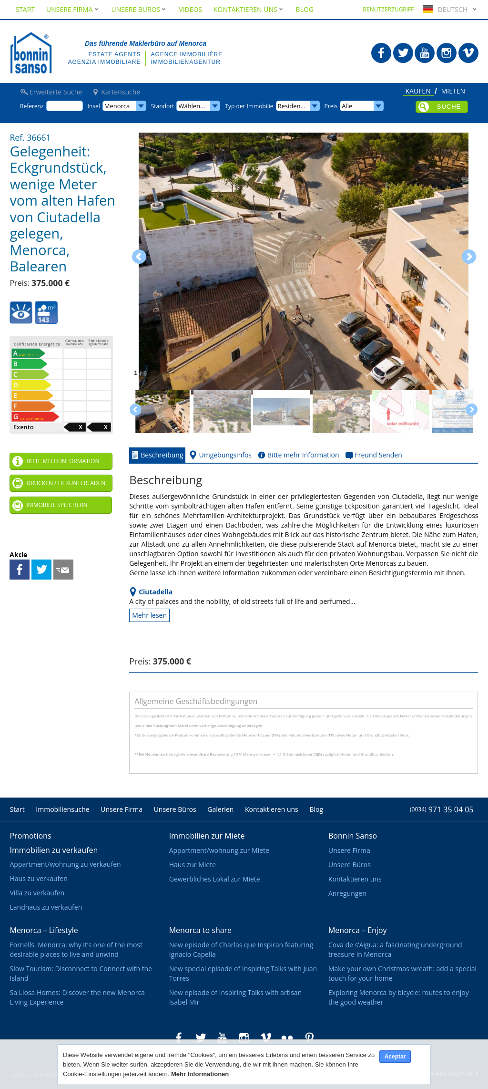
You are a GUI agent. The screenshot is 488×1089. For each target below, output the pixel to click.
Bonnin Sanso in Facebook (381, 53)
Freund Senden (63, 570)
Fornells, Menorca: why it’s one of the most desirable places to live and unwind (76, 949)
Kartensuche (120, 92)
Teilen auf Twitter (41, 570)
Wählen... (191, 106)
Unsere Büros (140, 9)
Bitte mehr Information (62, 461)
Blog (305, 9)
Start (25, 9)
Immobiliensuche (62, 809)
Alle (347, 106)
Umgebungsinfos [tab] (219, 455)
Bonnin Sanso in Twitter (403, 53)
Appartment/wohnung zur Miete (219, 850)
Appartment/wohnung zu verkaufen (65, 864)
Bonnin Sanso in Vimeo (468, 53)
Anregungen (347, 893)
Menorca (117, 106)
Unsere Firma (73, 9)
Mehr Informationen (200, 1074)
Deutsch (444, 9)
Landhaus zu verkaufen (46, 907)
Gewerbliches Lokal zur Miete (214, 878)
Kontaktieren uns (249, 9)
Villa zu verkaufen (37, 892)
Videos (190, 9)
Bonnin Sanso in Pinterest (309, 1038)
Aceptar (395, 1056)
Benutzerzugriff (388, 9)
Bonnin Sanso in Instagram (447, 53)
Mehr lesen (149, 615)
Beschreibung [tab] (156, 455)
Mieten (453, 91)
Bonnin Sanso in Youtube (425, 53)
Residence (292, 106)
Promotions (30, 835)
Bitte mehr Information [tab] (297, 455)
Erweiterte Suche (56, 92)
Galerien (220, 809)
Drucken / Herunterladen (65, 483)
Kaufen (418, 91)
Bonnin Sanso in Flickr (287, 1038)
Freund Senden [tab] (373, 455)
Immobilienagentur (185, 62)
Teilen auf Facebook (20, 570)
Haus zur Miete (192, 864)
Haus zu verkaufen (38, 878)
